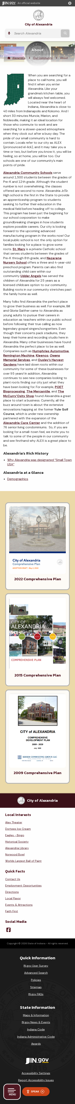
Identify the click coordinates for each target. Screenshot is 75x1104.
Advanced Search (36, 973)
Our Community (43, 58)
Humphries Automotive (50, 351)
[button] (70, 3)
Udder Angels (30, 276)
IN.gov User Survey (36, 966)
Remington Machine (18, 355)
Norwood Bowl (15, 854)
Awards (36, 1043)
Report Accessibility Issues (36, 1080)
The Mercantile (38, 391)
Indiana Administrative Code (36, 1036)
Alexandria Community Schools (27, 173)
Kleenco (42, 355)
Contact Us (12, 879)
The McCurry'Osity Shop (33, 393)
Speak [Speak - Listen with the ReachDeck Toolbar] (35, 1091)
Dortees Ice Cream (18, 829)
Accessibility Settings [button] (36, 1073)
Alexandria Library (17, 848)
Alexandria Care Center (21, 423)
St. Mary (19, 249)
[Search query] (36, 33)
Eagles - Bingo (14, 835)
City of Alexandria (38, 24)
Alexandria (19, 58)
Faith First (11, 911)
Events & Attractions (19, 905)
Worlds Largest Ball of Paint (23, 861)
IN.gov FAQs (35, 994)
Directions (12, 892)
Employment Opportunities (23, 885)
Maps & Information (36, 1015)
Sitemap (36, 987)
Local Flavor (13, 898)
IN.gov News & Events (36, 1022)
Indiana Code (36, 1029)
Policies (36, 980)
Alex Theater (13, 822)
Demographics (17, 479)
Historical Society (17, 841)
